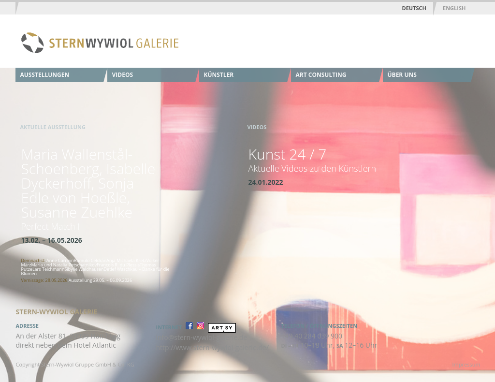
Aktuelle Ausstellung (53, 127)
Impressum (466, 364)
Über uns (402, 75)
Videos (122, 75)
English (454, 8)
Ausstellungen (45, 75)
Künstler (219, 75)
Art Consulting (321, 75)
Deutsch (414, 8)
